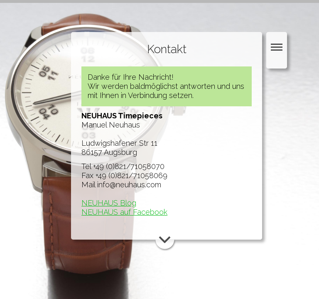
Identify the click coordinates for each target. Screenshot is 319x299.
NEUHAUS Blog (108, 203)
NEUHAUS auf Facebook (124, 212)
